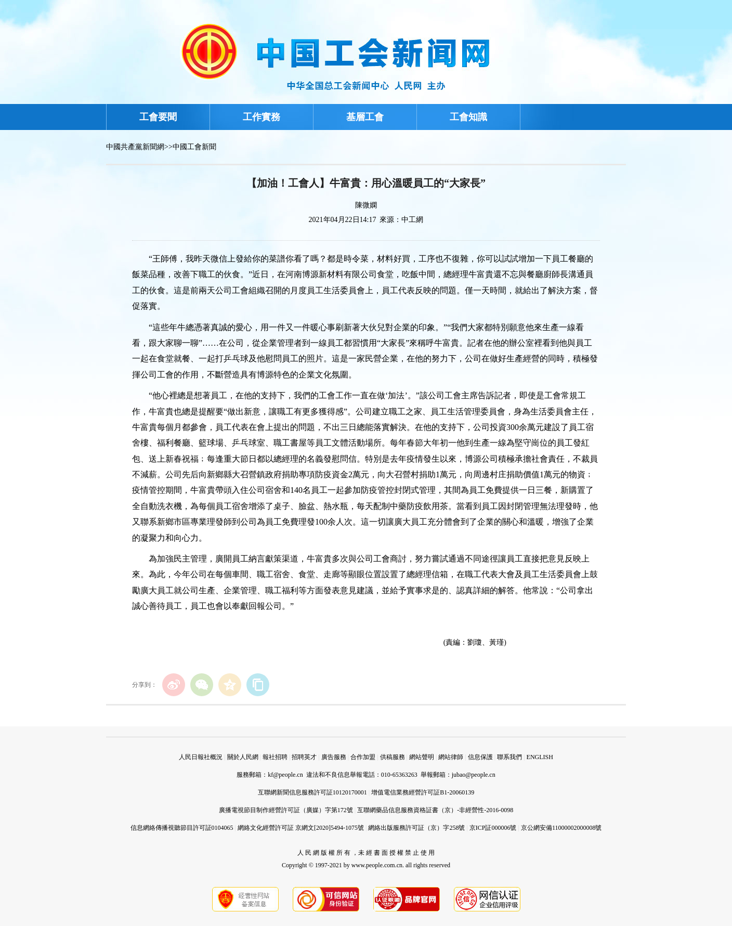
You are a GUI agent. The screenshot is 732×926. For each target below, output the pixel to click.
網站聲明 (421, 757)
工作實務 (261, 117)
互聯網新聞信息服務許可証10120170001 (312, 792)
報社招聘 (275, 757)
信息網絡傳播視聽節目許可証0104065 (181, 827)
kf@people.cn (285, 774)
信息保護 (480, 757)
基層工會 (365, 117)
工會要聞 (158, 117)
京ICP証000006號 (493, 827)
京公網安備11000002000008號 (561, 827)
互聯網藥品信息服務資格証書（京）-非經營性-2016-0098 (435, 810)
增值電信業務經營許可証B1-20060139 (422, 792)
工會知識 (468, 117)
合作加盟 (362, 757)
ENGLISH (540, 757)
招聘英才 (304, 757)
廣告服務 (333, 757)
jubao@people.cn (473, 774)
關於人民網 (242, 757)
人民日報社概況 (201, 757)
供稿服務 (392, 757)
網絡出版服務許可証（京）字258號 (416, 827)
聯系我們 (509, 757)
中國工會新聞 (194, 147)
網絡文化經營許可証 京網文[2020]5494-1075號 (301, 827)
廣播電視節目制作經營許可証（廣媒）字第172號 (286, 810)
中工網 (412, 220)
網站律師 (450, 757)
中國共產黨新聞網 (135, 147)
